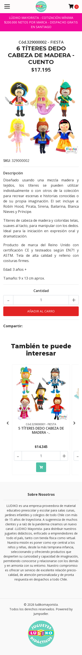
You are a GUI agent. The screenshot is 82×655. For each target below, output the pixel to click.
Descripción (13, 173)
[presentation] (7, 423)
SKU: (7, 160)
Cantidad (41, 290)
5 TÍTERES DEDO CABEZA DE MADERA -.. (41, 430)
